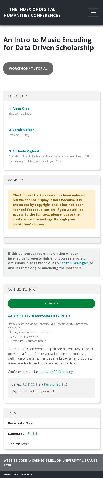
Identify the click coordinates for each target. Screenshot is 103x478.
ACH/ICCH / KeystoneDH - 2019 (39, 316)
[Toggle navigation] (93, 12)
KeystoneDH (53, 384)
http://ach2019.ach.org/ (56, 372)
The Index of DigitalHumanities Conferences (32, 12)
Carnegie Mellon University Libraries (64, 460)
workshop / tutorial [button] (28, 68)
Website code (15, 460)
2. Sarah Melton (21, 130)
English (33, 433)
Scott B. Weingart (74, 263)
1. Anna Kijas (19, 108)
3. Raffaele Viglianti (24, 151)
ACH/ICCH (30, 384)
